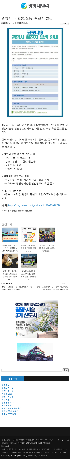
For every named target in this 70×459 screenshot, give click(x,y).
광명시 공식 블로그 (10, 411)
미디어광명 (6, 405)
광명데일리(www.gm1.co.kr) (31, 443)
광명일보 (5, 385)
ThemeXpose (16, 456)
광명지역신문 (7, 397)
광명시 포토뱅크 (8, 414)
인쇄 (64, 24)
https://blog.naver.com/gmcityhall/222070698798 (34, 205)
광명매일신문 (7, 391)
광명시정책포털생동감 (11, 408)
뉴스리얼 (5, 399)
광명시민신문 (7, 388)
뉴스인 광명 (6, 394)
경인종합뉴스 (7, 402)
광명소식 (12, 378)
